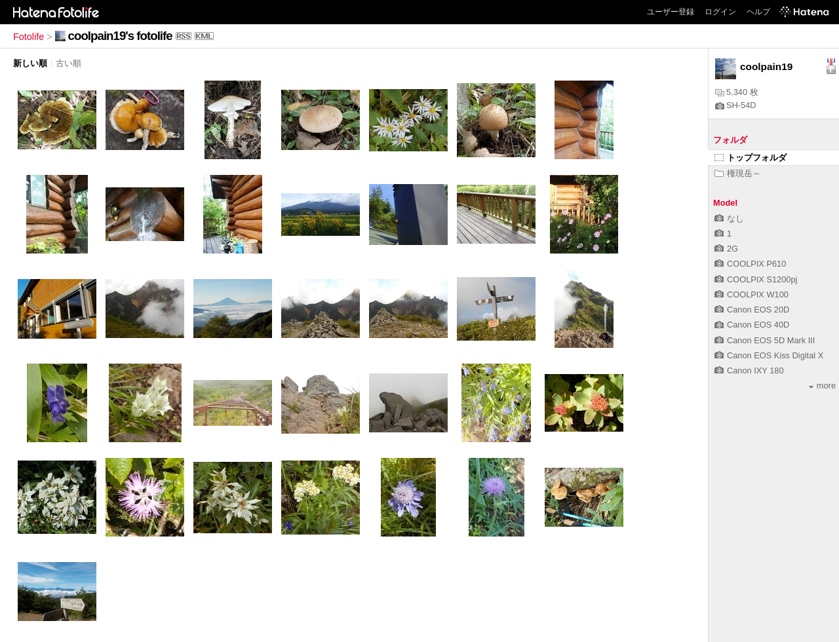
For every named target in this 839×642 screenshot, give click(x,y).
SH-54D (735, 105)
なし (729, 218)
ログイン (720, 11)
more (822, 385)
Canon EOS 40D (751, 325)
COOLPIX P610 (750, 264)
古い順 (68, 63)
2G (726, 249)
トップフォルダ (750, 157)
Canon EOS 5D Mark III (764, 340)
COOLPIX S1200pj (755, 279)
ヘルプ (758, 11)
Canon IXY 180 (749, 370)
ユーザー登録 (670, 11)
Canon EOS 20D (751, 309)
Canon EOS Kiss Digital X (768, 355)
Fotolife (28, 36)
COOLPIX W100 (751, 294)
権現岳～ (737, 173)
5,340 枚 (736, 92)
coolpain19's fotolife (120, 36)
